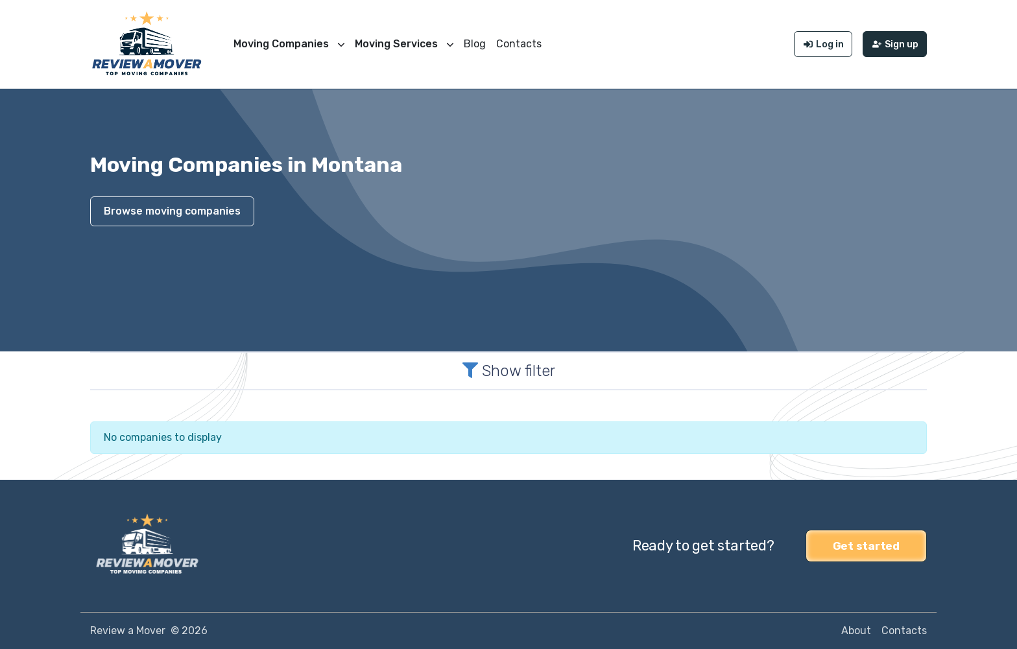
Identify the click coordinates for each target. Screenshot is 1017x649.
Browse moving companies (172, 211)
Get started (866, 545)
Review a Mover (127, 630)
